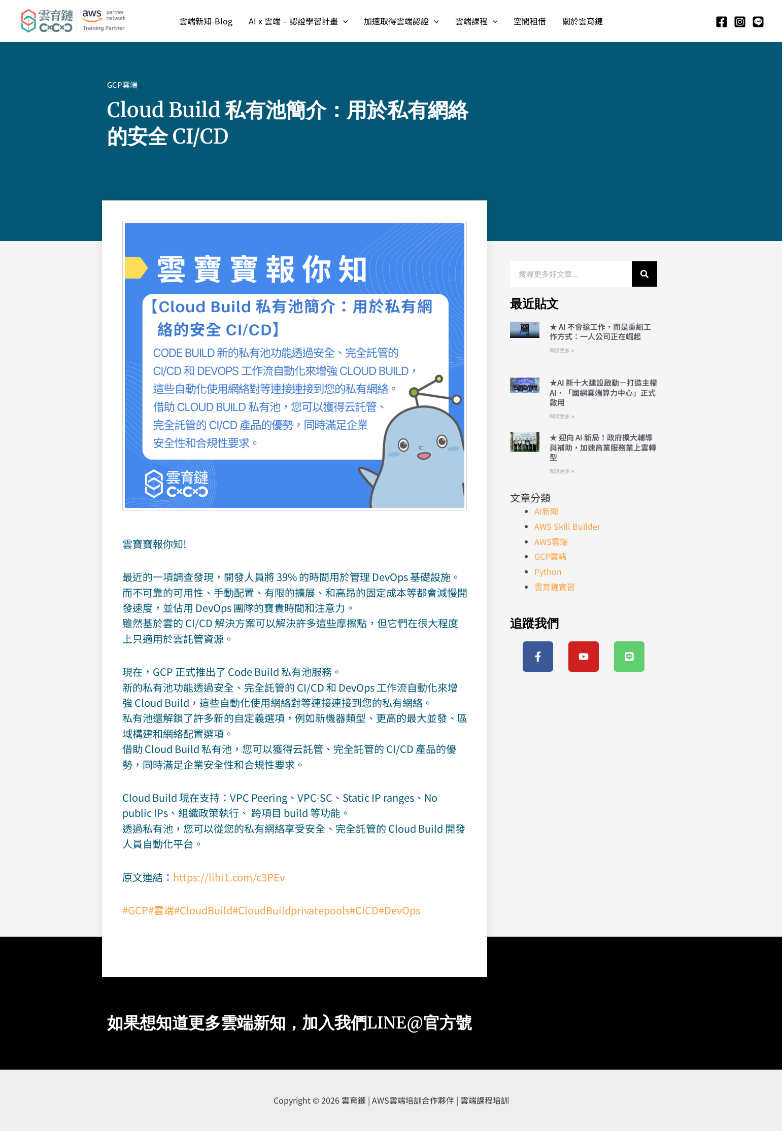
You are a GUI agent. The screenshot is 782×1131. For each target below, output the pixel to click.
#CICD (364, 910)
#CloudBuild (203, 910)
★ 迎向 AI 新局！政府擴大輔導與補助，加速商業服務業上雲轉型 (603, 447)
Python (548, 571)
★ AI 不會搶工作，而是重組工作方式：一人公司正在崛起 (600, 331)
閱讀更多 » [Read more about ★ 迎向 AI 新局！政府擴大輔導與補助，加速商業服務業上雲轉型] (562, 471)
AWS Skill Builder (567, 526)
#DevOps (399, 910)
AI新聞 (546, 511)
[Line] (758, 22)
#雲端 (161, 910)
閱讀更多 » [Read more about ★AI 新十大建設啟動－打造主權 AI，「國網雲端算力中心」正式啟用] (562, 416)
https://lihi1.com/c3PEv (229, 877)
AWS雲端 (551, 541)
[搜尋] (644, 274)
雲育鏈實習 (554, 586)
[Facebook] (722, 22)
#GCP (135, 910)
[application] (343, 20)
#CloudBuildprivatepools (291, 910)
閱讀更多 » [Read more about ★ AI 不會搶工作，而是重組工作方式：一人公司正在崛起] (562, 350)
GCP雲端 (122, 84)
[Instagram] (740, 22)
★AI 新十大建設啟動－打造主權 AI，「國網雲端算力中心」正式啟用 (603, 392)
